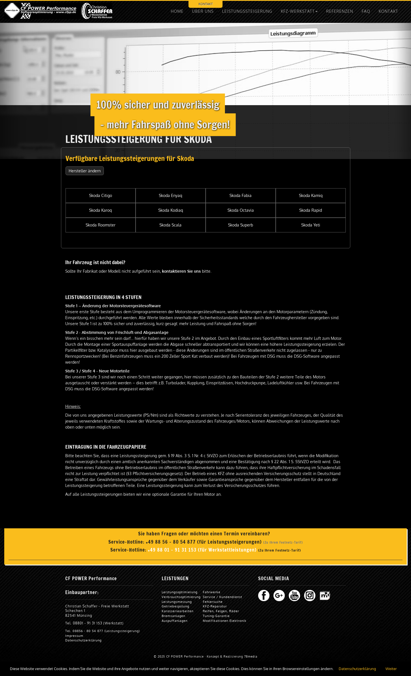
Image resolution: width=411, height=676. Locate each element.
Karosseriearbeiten (177, 611)
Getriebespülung (175, 606)
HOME (177, 11)
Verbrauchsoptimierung (181, 597)
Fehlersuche (213, 601)
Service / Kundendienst (222, 597)
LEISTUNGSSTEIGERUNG (247, 11)
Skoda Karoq (100, 210)
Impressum (74, 635)
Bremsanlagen (173, 616)
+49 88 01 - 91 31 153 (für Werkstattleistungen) (203, 549)
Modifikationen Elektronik (224, 620)
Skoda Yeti (310, 224)
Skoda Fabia (240, 195)
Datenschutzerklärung (83, 640)
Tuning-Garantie (216, 616)
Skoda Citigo (100, 195)
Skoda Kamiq (311, 195)
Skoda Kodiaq (170, 210)
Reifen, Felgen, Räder (221, 611)
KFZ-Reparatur (215, 606)
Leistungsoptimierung (179, 592)
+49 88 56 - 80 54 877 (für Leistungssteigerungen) (204, 542)
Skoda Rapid (310, 210)
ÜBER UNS (203, 11)
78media (250, 656)
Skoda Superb (240, 224)
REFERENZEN (339, 11)
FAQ (366, 11)
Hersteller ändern (85, 170)
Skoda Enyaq (170, 195)
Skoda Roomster (100, 224)
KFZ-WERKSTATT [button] (299, 11)
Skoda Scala (170, 224)
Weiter (391, 668)
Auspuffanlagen (174, 620)
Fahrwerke (211, 592)
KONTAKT (206, 4)
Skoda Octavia (240, 210)
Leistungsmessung (177, 601)
